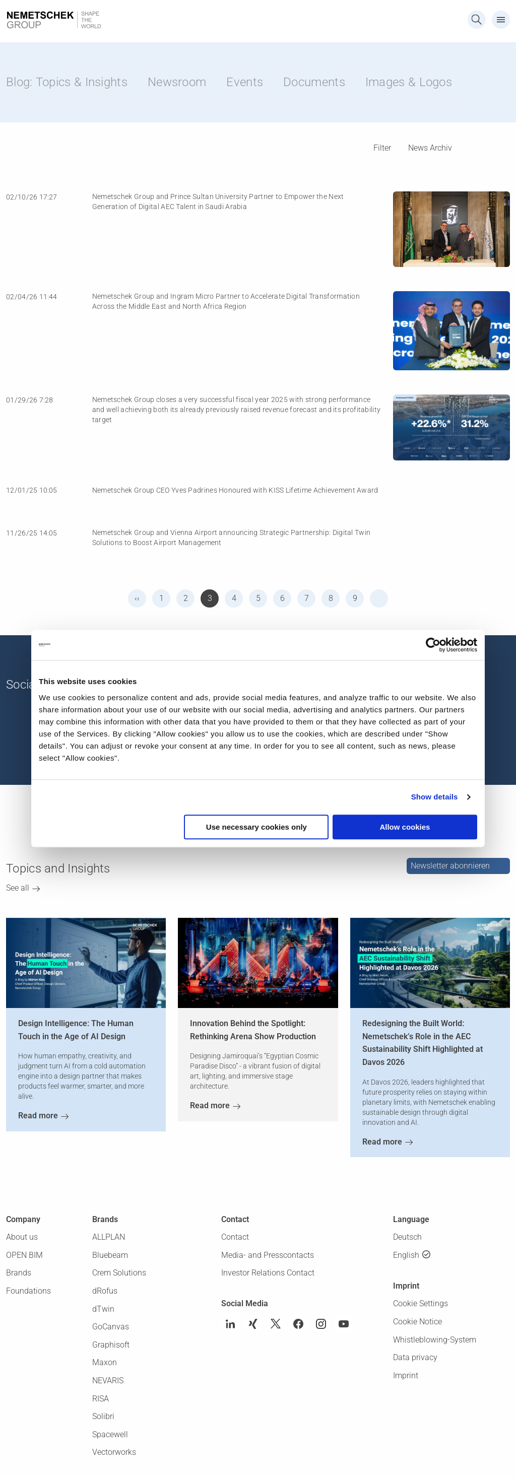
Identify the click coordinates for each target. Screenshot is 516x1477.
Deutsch (407, 1237)
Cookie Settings (420, 1303)
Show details (434, 796)
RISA (100, 1398)
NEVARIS (107, 1380)
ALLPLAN (108, 1237)
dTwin (103, 1309)
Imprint (405, 1375)
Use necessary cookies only (256, 827)
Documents (314, 82)
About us (22, 1237)
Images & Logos (408, 82)
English (406, 1255)
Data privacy (415, 1357)
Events (244, 82)
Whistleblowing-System (434, 1340)
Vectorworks (114, 1452)
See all (17, 888)
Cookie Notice (417, 1321)
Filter (382, 148)
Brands (18, 1273)
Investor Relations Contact (267, 1273)
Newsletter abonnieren (450, 865)
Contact (235, 1237)
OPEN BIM (24, 1255)
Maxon (104, 1362)
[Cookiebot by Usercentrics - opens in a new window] (433, 644)
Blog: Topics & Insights (66, 82)
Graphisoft (111, 1345)
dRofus (104, 1291)
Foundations (28, 1291)
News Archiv (430, 148)
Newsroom (177, 82)
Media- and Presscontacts (267, 1255)
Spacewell (110, 1434)
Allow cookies (404, 827)
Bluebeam (110, 1255)
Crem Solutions (119, 1273)
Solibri (103, 1416)
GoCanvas (110, 1326)
